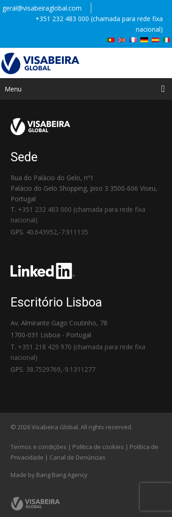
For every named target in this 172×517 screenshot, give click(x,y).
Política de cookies (98, 447)
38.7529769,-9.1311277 (60, 369)
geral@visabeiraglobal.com (42, 8)
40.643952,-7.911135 (57, 231)
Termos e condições (39, 447)
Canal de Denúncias (77, 457)
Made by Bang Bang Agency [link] (49, 475)
